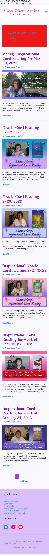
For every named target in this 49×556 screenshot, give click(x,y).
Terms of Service (28, 547)
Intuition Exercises (11, 502)
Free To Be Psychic (11, 511)
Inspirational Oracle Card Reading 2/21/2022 (24, 268)
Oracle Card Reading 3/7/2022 (20, 130)
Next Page (24, 481)
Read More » (7, 116)
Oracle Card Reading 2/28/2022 (20, 199)
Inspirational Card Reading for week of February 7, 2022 (19, 339)
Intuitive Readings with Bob (14, 513)
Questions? (8, 504)
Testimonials (9, 506)
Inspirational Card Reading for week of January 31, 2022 (19, 413)
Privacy (17, 547)
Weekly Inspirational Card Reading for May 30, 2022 (21, 58)
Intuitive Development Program (16, 509)
